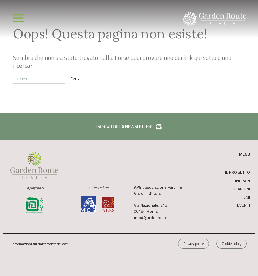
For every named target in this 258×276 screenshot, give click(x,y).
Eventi (243, 205)
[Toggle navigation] (18, 18)
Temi (245, 197)
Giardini (242, 189)
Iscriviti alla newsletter (129, 126)
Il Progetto (237, 172)
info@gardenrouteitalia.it (156, 217)
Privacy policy (193, 243)
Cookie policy (231, 243)
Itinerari (241, 181)
